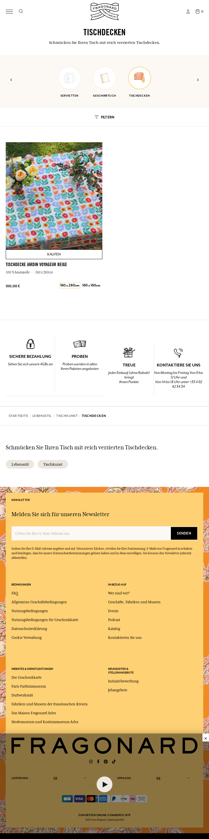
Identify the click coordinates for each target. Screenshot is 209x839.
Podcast (114, 620)
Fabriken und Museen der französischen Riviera (49, 704)
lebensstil (19, 464)
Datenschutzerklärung (29, 629)
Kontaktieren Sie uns (125, 638)
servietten (69, 82)
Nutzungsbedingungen (29, 611)
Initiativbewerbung (123, 681)
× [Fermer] (205, 737)
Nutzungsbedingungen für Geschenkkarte (44, 620)
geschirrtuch (104, 82)
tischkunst (52, 464)
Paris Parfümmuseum (28, 686)
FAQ (14, 593)
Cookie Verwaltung (26, 638)
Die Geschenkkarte (26, 678)
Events (113, 611)
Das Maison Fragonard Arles (33, 713)
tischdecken (139, 82)
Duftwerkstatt (22, 695)
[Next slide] (198, 80)
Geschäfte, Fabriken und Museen (134, 602)
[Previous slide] (11, 80)
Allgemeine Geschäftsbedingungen (39, 602)
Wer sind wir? (119, 593)
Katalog (114, 629)
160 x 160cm (91, 285)
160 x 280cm (69, 285)
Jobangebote (117, 690)
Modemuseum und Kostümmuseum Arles (44, 722)
